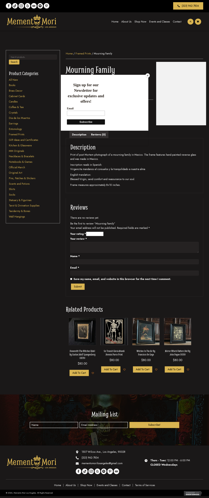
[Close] (147, 75)
